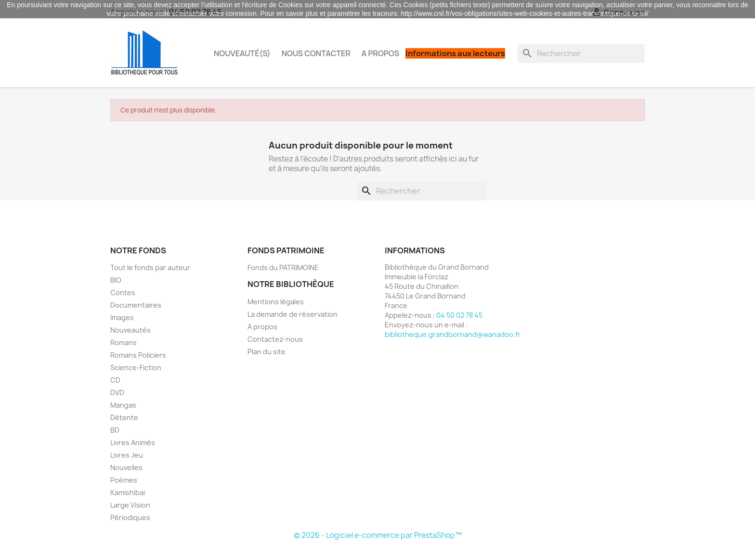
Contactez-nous (275, 339)
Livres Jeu (126, 455)
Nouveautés (130, 330)
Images (122, 317)
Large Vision (130, 505)
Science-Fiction (135, 367)
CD (115, 380)
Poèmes (123, 480)
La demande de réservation (292, 314)
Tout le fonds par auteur (150, 267)
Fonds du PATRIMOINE (283, 267)
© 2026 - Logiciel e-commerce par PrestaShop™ (378, 535)
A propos (380, 53)
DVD (117, 392)
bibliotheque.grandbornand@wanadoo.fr (453, 334)
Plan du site (266, 351)
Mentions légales (275, 301)
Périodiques (130, 517)
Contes (122, 292)
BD (114, 430)
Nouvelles (126, 467)
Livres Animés (132, 442)
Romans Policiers (138, 355)
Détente (124, 417)
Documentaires (135, 305)
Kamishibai (127, 492)
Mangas (123, 405)
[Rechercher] (581, 53)
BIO (115, 280)
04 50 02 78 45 (459, 315)
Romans (123, 342)
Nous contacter (316, 53)
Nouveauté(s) (242, 53)
